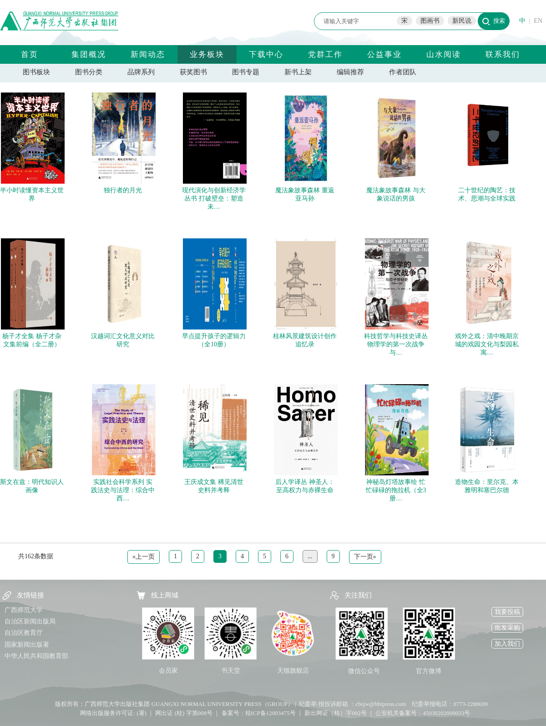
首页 (29, 54)
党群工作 (325, 54)
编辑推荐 (350, 72)
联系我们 (502, 54)
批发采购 (507, 627)
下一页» (365, 556)
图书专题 (245, 72)
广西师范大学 (24, 610)
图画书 (430, 20)
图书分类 (88, 72)
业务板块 (207, 54)
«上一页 (143, 556)
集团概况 (88, 54)
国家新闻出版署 (27, 644)
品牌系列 (141, 72)
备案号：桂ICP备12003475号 (259, 713)
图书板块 (36, 72)
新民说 (461, 20)
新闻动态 (148, 54)
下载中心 (266, 54)
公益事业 (384, 54)
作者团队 (402, 72)
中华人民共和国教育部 (36, 656)
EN (538, 20)
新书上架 (298, 72)
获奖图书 (193, 72)
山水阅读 (443, 54)
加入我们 (507, 643)
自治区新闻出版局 (30, 621)
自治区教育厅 (24, 632)
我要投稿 (507, 611)
